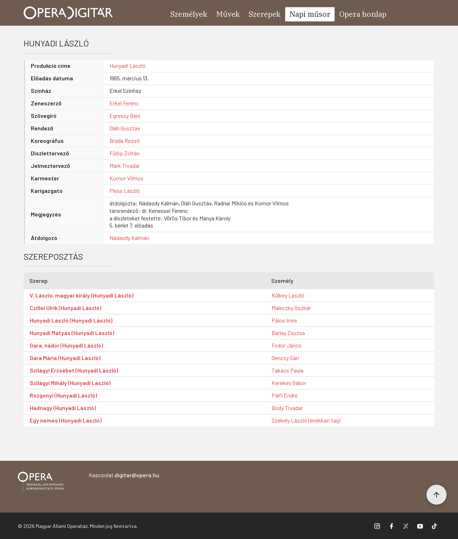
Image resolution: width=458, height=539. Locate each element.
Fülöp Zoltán (124, 153)
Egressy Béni (125, 115)
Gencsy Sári (285, 357)
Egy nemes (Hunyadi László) (66, 420)
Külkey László (288, 295)
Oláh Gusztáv (124, 128)
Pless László (124, 190)
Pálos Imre (284, 320)
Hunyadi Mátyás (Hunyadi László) (72, 332)
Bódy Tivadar (287, 407)
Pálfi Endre (285, 395)
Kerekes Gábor (289, 382)
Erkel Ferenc (124, 103)
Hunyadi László (127, 65)
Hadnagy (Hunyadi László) (63, 407)
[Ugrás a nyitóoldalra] (68, 13)
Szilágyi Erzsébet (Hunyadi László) (74, 370)
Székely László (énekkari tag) (306, 420)
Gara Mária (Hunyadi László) (65, 357)
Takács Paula (287, 370)
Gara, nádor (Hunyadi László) (66, 345)
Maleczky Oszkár (291, 307)
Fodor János (287, 345)
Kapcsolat (124, 474)
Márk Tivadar (124, 165)
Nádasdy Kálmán (129, 237)
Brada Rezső (124, 140)
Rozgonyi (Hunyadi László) (63, 395)
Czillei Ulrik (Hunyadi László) (65, 307)
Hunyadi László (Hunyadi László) (71, 320)
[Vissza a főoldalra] (41, 481)
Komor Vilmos (126, 178)
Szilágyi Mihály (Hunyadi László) (70, 382)
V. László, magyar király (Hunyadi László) (81, 295)
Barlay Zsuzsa (288, 332)
